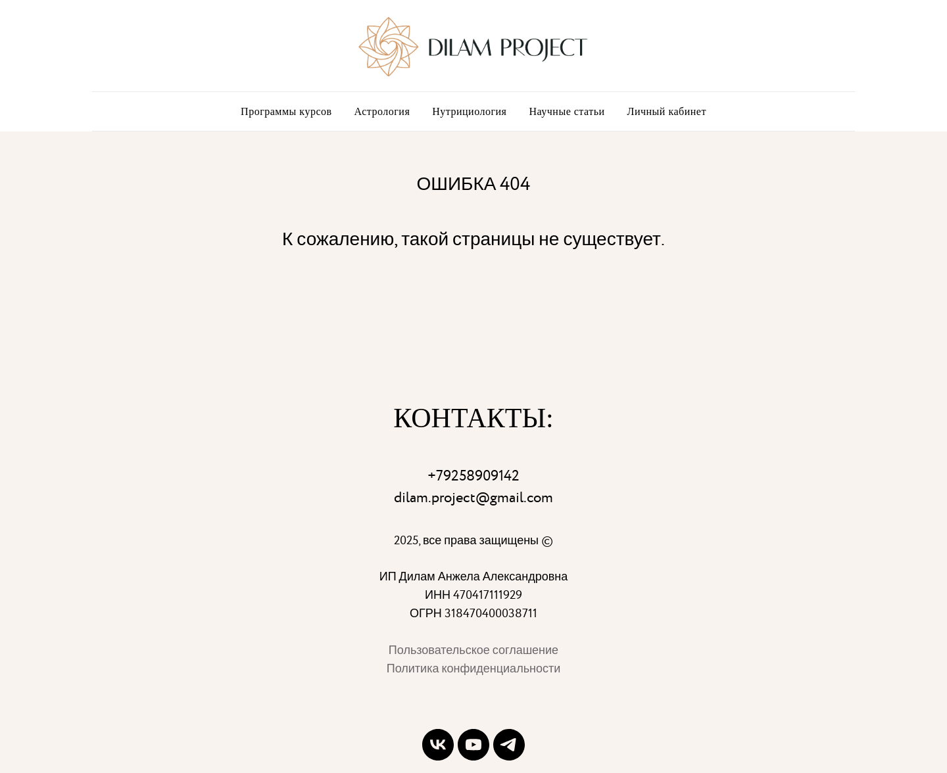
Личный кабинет (666, 111)
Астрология (382, 111)
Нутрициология (469, 111)
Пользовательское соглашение (473, 650)
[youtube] (473, 745)
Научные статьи (566, 111)
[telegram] (509, 745)
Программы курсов (286, 111)
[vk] (438, 745)
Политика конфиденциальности (474, 669)
